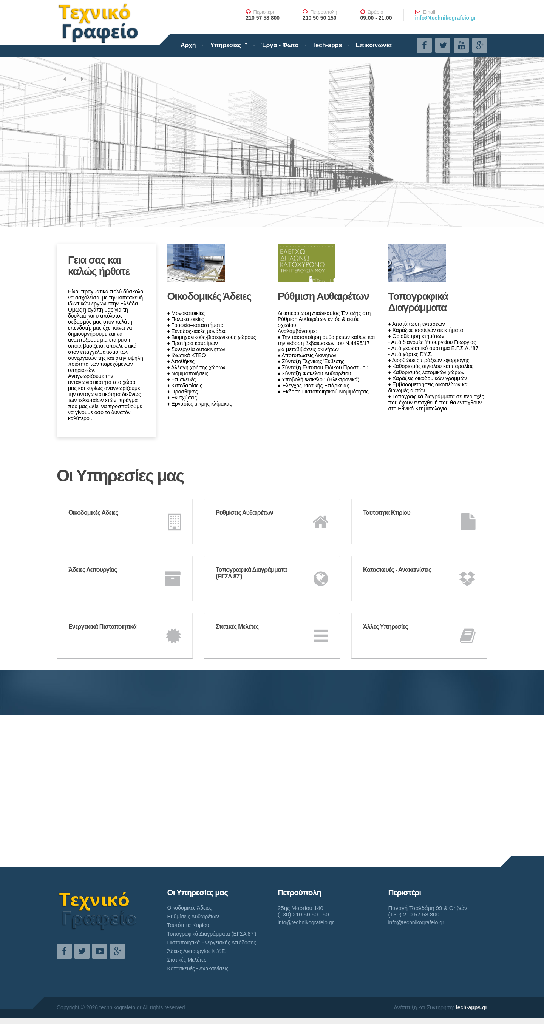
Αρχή (188, 45)
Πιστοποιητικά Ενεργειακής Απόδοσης (212, 942)
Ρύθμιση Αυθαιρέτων (323, 296)
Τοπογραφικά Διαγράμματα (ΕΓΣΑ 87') (212, 934)
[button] (64, 79)
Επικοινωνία (373, 45)
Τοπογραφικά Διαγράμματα (418, 302)
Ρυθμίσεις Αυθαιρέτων (193, 916)
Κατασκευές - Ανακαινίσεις (198, 968)
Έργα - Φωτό (280, 45)
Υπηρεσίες (225, 45)
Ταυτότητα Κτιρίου (188, 925)
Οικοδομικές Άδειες (209, 296)
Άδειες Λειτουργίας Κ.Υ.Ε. (197, 951)
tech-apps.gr (471, 1007)
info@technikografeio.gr (445, 18)
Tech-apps (327, 45)
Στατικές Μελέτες (187, 960)
